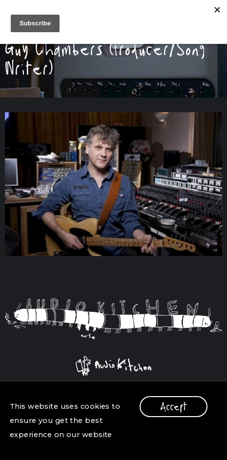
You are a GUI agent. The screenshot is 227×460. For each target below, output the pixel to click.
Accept (173, 406)
